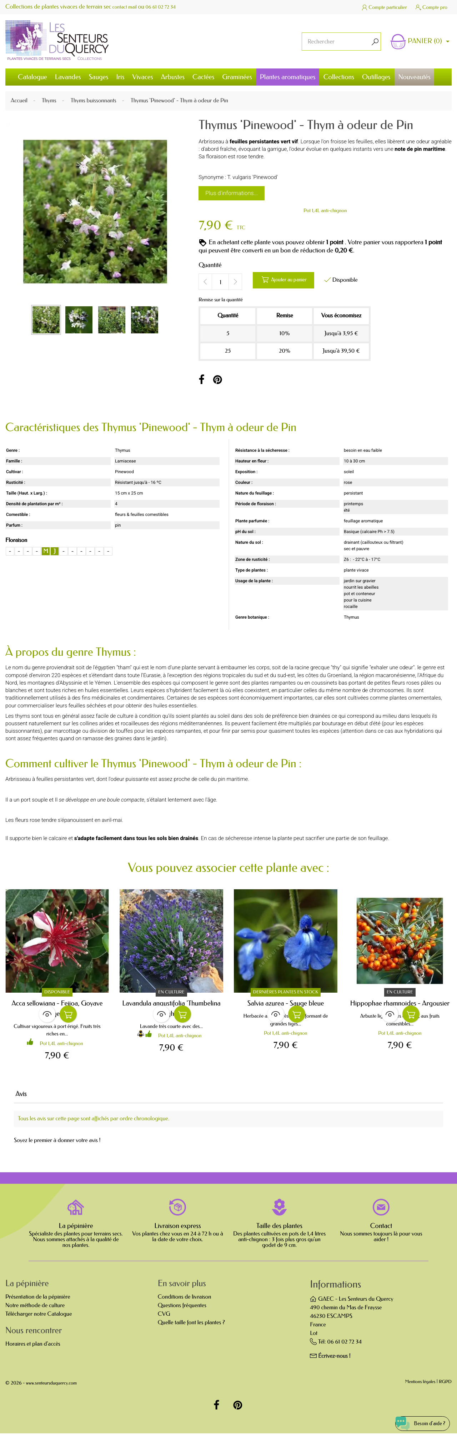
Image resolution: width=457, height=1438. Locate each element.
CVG (164, 1318)
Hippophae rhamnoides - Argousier (400, 1003)
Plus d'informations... (231, 193)
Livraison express (177, 1230)
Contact (381, 1230)
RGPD (445, 1386)
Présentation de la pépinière (37, 1301)
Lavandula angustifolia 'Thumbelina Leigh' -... (171, 1008)
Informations (335, 1289)
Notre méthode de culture (35, 1309)
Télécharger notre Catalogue (38, 1318)
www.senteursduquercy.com (51, 1387)
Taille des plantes (279, 1230)
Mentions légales (420, 1386)
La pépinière (76, 1230)
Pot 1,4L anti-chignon (325, 211)
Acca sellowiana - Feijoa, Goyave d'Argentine (57, 1008)
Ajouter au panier (291, 281)
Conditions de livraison (184, 1301)
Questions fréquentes (182, 1309)
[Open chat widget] (414, 1417)
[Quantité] (220, 282)
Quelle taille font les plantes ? (191, 1327)
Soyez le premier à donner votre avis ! (57, 1145)
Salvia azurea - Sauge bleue (285, 1003)
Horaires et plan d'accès (32, 1348)
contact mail (127, 7)
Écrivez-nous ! (334, 1360)
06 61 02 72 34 (168, 7)
